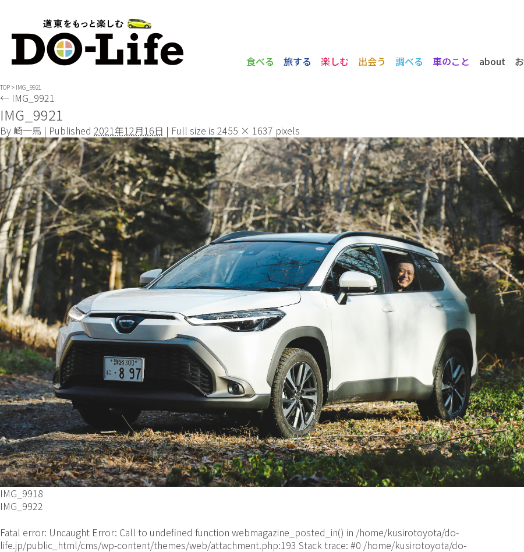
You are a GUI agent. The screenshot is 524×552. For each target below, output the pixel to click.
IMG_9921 (27, 98)
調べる (409, 61)
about (492, 61)
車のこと (451, 61)
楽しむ (335, 61)
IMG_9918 (21, 493)
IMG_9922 (21, 506)
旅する (297, 61)
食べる (260, 61)
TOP (5, 87)
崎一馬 (27, 130)
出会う (372, 61)
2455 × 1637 (245, 130)
